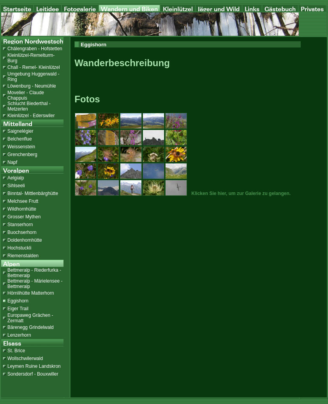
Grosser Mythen (24, 217)
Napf (12, 162)
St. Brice (16, 350)
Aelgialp (15, 178)
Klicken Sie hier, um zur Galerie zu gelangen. (241, 193)
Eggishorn (17, 301)
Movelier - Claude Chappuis (25, 95)
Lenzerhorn (19, 335)
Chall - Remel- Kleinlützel (33, 67)
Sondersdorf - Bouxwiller (32, 374)
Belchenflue (19, 139)
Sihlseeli (16, 185)
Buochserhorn (22, 232)
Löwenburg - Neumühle (31, 86)
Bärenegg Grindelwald (30, 327)
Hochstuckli (19, 248)
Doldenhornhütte (24, 240)
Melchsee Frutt (22, 201)
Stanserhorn (20, 224)
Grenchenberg (22, 154)
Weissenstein (21, 146)
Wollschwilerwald (25, 358)
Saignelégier (20, 131)
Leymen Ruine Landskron (34, 366)
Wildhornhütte (21, 209)
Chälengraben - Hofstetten (34, 48)
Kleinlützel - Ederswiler (31, 115)
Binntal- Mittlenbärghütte (32, 193)
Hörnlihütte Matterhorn (30, 293)
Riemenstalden (23, 255)
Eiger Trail (17, 308)
